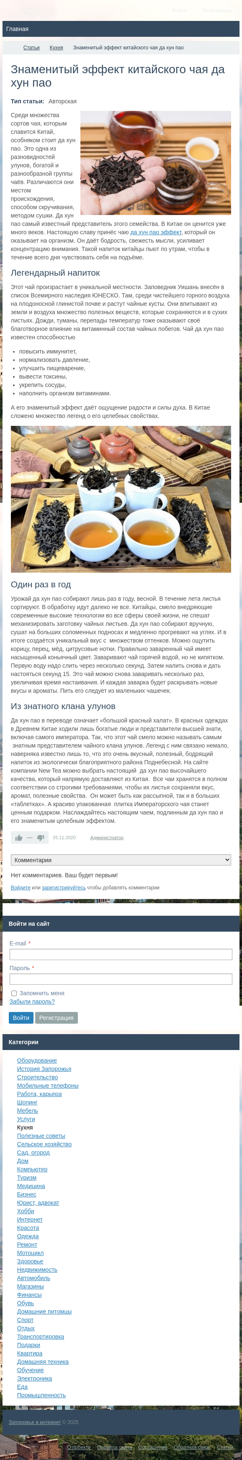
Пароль (20, 968)
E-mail (18, 943)
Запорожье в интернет (35, 1422)
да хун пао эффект (155, 232)
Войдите (21, 888)
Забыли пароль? (32, 1001)
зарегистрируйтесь (64, 888)
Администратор (107, 837)
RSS (227, 878)
